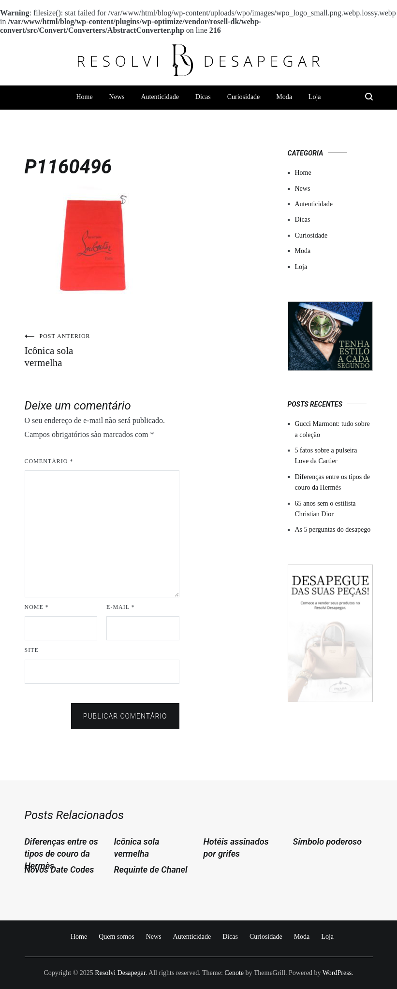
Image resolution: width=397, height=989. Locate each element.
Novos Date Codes (59, 869)
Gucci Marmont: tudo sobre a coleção (332, 429)
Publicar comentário (125, 716)
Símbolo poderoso (327, 841)
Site (32, 650)
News (117, 96)
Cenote (234, 972)
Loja (315, 96)
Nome (37, 607)
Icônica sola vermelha (63, 350)
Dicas (203, 96)
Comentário (49, 461)
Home (84, 96)
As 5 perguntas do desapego (333, 529)
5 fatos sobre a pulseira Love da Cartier (326, 456)
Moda (284, 96)
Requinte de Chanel (151, 869)
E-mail (120, 607)
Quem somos (116, 936)
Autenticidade (160, 96)
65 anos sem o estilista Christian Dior (325, 509)
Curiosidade (243, 96)
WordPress (337, 972)
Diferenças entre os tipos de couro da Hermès (332, 482)
